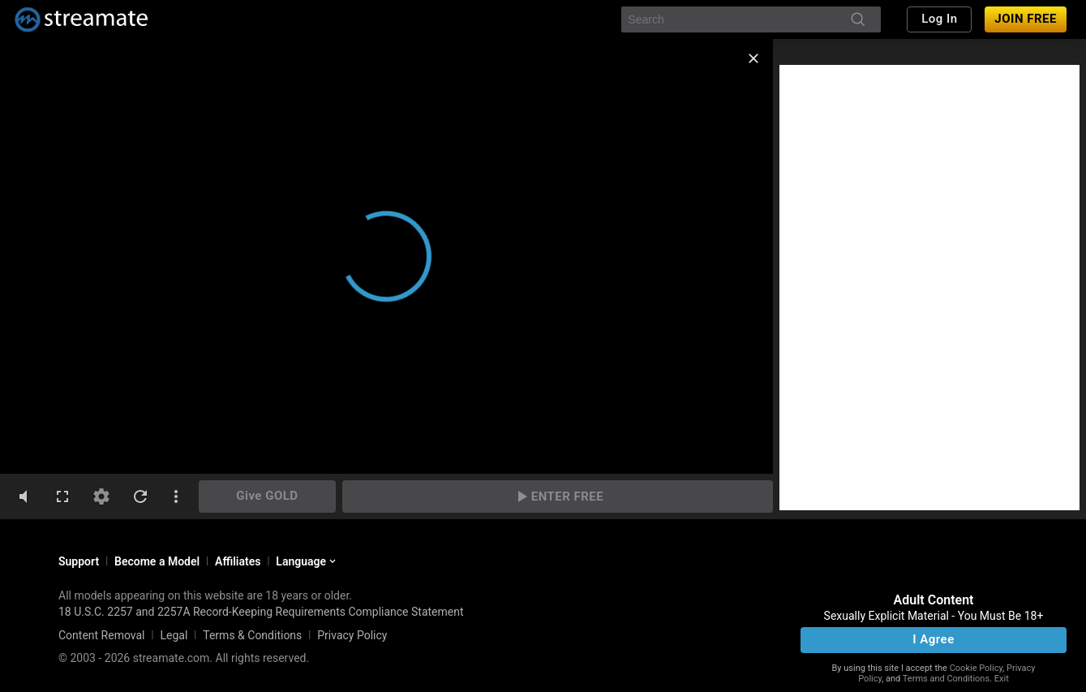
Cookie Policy (976, 668)
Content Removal (101, 635)
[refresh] (140, 496)
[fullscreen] (62, 496)
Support (78, 561)
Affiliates (237, 561)
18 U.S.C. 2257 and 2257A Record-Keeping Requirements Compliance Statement (261, 611)
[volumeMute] (23, 496)
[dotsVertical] (176, 496)
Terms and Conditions (946, 678)
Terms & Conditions (252, 635)
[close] (753, 58)
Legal (173, 635)
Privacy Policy (352, 635)
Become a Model (157, 561)
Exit (1001, 678)
